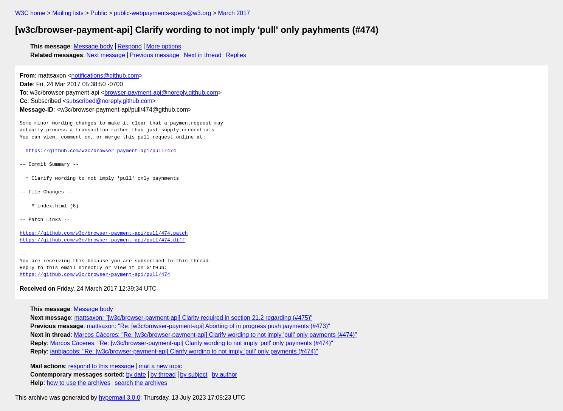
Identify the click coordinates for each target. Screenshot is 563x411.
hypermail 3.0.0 (119, 397)
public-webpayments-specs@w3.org (162, 13)
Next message (106, 55)
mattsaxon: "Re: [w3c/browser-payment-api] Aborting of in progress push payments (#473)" (208, 326)
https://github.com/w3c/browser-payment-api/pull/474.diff (102, 240)
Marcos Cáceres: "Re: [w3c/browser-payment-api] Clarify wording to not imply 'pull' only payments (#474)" (215, 335)
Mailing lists (68, 13)
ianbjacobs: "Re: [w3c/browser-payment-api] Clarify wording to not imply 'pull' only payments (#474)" (184, 351)
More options (163, 46)
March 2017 (234, 13)
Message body (93, 46)
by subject (193, 374)
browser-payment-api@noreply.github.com (161, 92)
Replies (236, 55)
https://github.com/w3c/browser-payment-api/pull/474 (101, 151)
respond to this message (101, 366)
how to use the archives (78, 383)
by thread (163, 374)
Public (98, 13)
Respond (130, 46)
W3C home (30, 13)
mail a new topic (160, 366)
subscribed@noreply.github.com (109, 101)
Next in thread (203, 55)
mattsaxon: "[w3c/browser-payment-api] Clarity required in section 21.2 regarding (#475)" (193, 317)
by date (136, 374)
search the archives (141, 383)
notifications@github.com (105, 75)
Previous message (155, 55)
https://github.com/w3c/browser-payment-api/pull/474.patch (104, 233)
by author (224, 374)
